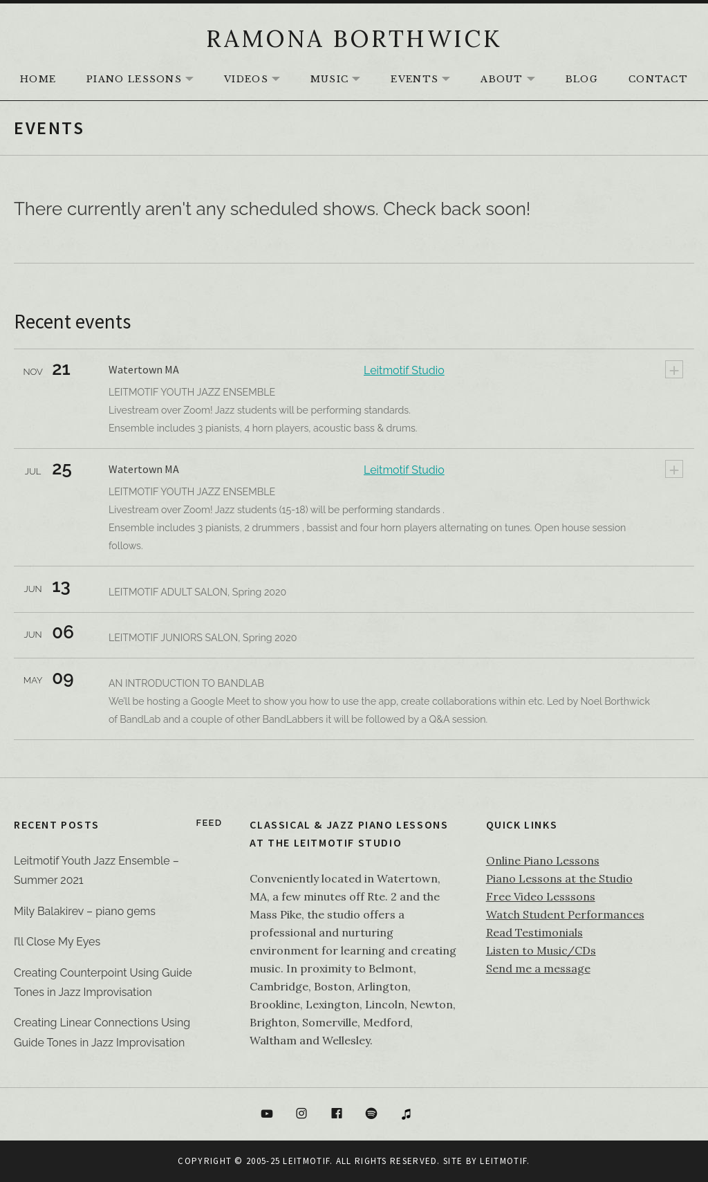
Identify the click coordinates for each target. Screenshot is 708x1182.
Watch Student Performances (565, 914)
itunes (406, 1114)
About (515, 79)
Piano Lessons (146, 79)
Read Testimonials (534, 932)
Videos (259, 79)
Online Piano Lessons (542, 860)
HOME (38, 79)
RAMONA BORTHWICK (354, 38)
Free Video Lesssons (540, 896)
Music (342, 79)
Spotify (372, 1114)
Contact (658, 79)
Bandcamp (441, 1114)
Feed (209, 823)
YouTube (266, 1114)
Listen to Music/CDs (541, 950)
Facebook (336, 1114)
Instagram (301, 1114)
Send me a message (538, 968)
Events (427, 79)
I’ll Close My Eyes (57, 941)
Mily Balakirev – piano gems (85, 911)
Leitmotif (503, 1161)
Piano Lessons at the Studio (559, 878)
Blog (582, 79)
